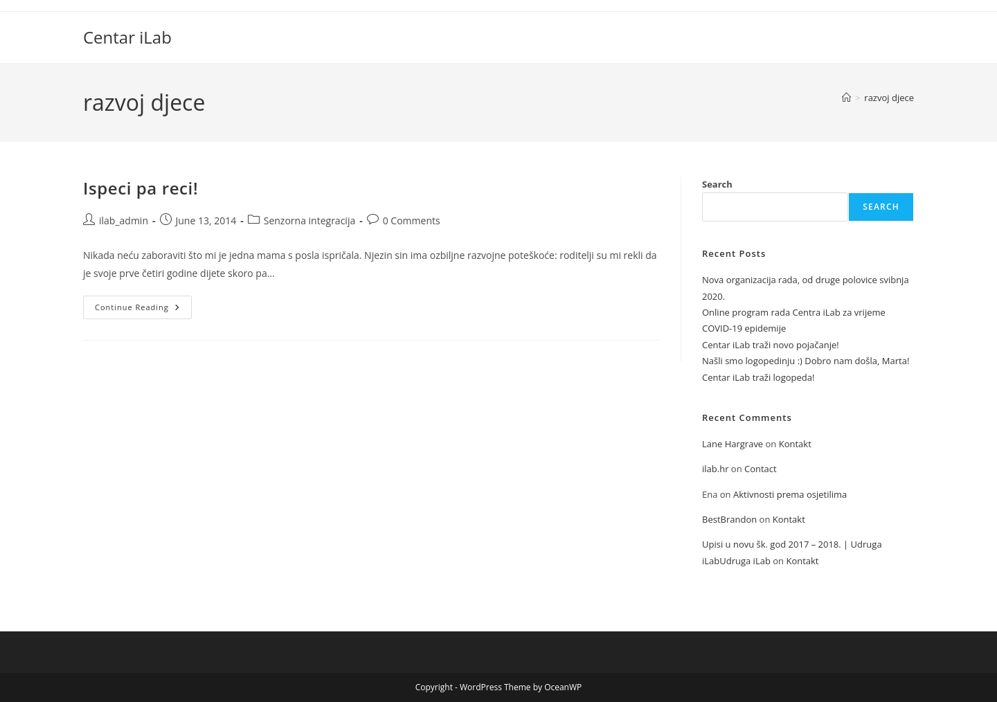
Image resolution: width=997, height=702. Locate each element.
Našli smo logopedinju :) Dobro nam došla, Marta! (805, 360)
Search (717, 184)
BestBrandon (729, 519)
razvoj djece (889, 97)
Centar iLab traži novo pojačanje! (770, 345)
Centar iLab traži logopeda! (758, 377)
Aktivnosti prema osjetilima (790, 494)
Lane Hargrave (732, 444)
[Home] (846, 97)
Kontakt (795, 444)
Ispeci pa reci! (140, 188)
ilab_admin (123, 220)
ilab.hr (715, 468)
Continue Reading (143, 309)
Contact (760, 468)
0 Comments (411, 220)
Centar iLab (127, 37)
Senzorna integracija (309, 220)
